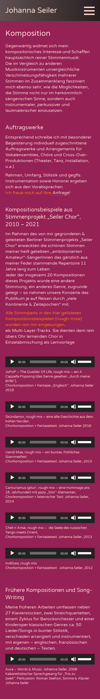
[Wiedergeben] (12, 361)
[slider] (43, 361)
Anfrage (61, 192)
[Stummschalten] (73, 361)
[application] (50, 361)
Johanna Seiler (31, 10)
